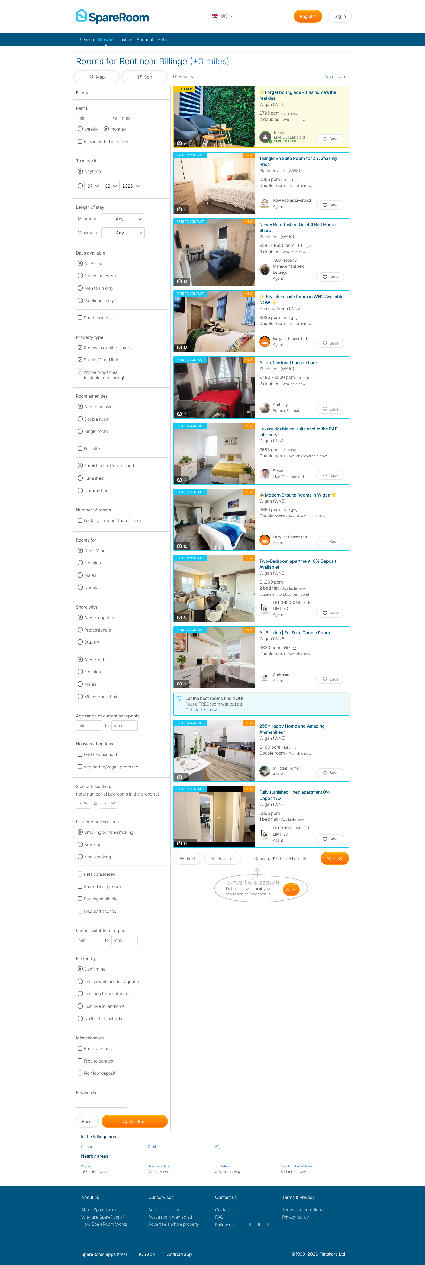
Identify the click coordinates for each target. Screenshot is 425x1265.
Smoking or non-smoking (108, 832)
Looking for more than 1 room (112, 520)
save (291, 889)
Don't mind (94, 969)
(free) (104, 1254)
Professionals (97, 630)
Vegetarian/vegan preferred (111, 767)
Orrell (152, 1146)
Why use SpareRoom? (102, 1217)
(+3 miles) (210, 61)
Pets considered (99, 874)
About (98, 1209)
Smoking (92, 844)
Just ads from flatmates (107, 993)
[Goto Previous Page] (222, 858)
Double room (97, 419)
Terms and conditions (302, 1209)
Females (92, 562)
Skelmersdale (158, 1166)
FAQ (219, 1217)
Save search (336, 76)
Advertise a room (164, 1209)
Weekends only (99, 300)
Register (308, 16)
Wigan (219, 1146)
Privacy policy (295, 1217)
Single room (96, 431)
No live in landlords (103, 1018)
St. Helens (222, 1166)
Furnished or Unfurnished (109, 465)
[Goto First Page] (187, 858)
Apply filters (135, 1121)
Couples (92, 587)
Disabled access (100, 911)
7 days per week (100, 275)
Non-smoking (97, 857)
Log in (340, 16)
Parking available (101, 899)
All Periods (94, 263)
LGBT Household (100, 754)
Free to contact (99, 1061)
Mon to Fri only (99, 288)
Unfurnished (96, 490)
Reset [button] (87, 1121)
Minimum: (87, 218)
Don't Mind (94, 550)
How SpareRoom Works (104, 1224)
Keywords (86, 1093)
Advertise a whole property (173, 1224)
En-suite (92, 448)
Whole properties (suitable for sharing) (104, 374)
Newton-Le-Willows (297, 1166)
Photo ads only (98, 1048)
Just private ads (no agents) (111, 981)
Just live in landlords (104, 1006)
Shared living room (102, 886)
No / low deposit (99, 1073)
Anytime (92, 171)
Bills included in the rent (107, 141)
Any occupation (99, 617)
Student (91, 642)
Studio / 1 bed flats (101, 359)
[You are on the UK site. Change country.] (223, 16)
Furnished (94, 478)
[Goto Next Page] (335, 858)
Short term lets (98, 317)
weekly (91, 129)
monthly (118, 129)
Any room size (98, 406)
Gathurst (88, 1146)
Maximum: (88, 232)
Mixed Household (101, 696)
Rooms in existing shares (108, 347)
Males (90, 575)
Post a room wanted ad (170, 1217)
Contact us (225, 1209)
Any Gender (96, 659)
